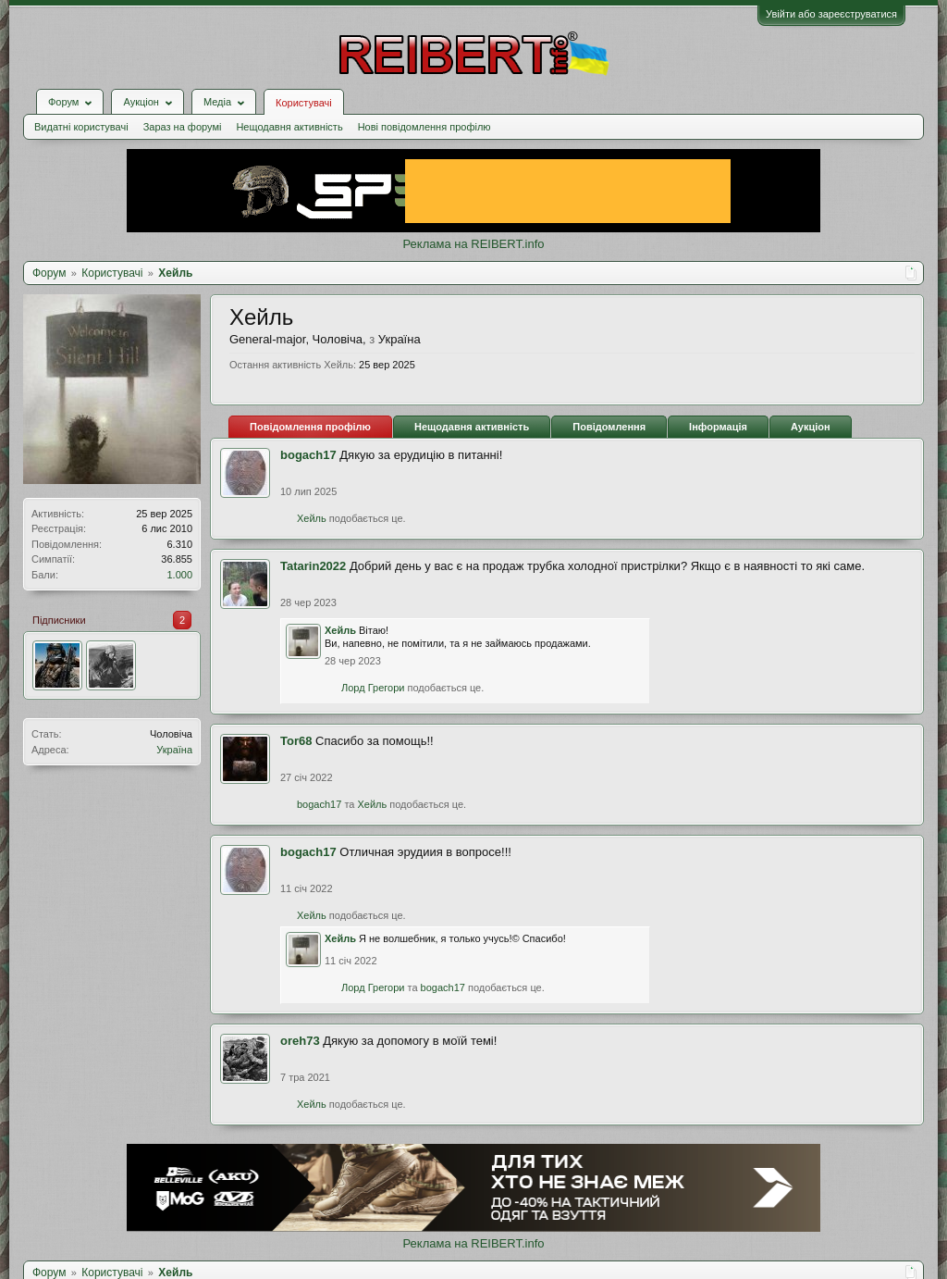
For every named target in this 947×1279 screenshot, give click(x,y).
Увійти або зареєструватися (831, 13)
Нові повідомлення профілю (424, 126)
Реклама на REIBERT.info (473, 244)
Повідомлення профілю (310, 426)
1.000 (179, 574)
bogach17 (308, 455)
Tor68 (296, 741)
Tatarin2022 (313, 566)
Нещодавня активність (289, 126)
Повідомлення (609, 426)
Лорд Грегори (372, 687)
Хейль (311, 518)
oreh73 (300, 1041)
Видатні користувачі (81, 126)
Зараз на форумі (182, 126)
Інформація (718, 426)
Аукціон (810, 426)
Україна (174, 749)
